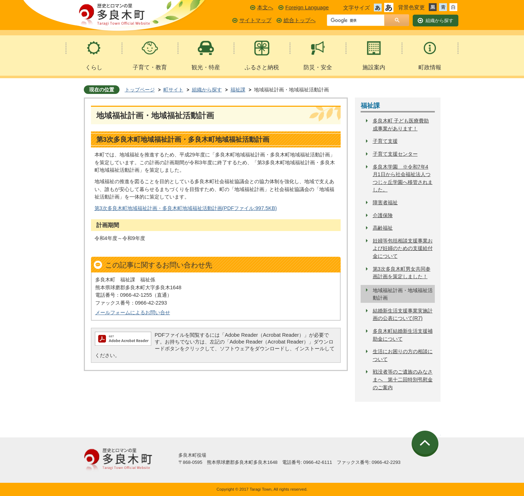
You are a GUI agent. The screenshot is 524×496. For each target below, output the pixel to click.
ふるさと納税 (262, 67)
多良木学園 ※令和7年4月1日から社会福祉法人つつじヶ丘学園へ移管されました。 (403, 178)
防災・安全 (318, 67)
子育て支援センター (395, 154)
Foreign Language (307, 7)
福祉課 (237, 89)
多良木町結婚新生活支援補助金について (403, 335)
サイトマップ (255, 20)
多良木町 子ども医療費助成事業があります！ (401, 124)
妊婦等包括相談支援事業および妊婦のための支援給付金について (403, 248)
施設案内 (373, 67)
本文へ (265, 7)
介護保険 (383, 215)
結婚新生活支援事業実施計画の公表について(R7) (403, 314)
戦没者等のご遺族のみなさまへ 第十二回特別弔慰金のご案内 (403, 379)
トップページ (140, 89)
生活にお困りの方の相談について (403, 355)
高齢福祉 (383, 228)
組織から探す (207, 89)
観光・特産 (206, 67)
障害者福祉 (385, 202)
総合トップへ (300, 20)
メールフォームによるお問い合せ (132, 312)
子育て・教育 (150, 67)
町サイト (173, 89)
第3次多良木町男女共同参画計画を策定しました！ (402, 273)
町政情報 (429, 67)
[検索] (357, 21)
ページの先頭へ (426, 443)
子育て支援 (385, 141)
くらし (93, 67)
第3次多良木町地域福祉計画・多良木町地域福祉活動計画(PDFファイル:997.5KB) (186, 208)
